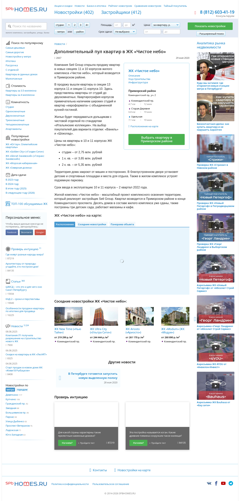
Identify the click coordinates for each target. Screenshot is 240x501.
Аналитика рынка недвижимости (211, 45)
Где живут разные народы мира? (25, 254)
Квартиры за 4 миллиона (20, 95)
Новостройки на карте (134, 470)
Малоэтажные (14, 78)
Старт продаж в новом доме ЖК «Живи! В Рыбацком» (24, 369)
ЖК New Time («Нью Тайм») (68, 320)
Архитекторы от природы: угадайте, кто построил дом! (22, 265)
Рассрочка (12, 65)
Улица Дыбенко (15, 421)
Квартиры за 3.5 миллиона (21, 90)
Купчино (11, 399)
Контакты (100, 470)
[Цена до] (171, 31)
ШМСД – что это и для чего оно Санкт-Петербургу (24, 288)
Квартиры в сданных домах (22, 74)
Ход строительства (139, 79)
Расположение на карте (144, 126)
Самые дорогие (15, 52)
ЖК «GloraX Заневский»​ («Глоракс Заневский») (25, 157)
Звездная (11, 408)
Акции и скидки (63, 5)
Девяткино (12, 394)
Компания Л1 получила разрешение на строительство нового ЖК (23, 338)
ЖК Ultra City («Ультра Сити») (104, 320)
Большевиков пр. (16, 412)
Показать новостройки (210, 26)
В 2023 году (12, 179)
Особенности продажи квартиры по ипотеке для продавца (25, 310)
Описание (134, 75)
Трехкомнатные (15, 120)
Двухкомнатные (15, 115)
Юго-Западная (14, 434)
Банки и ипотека (96, 5)
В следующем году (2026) (20, 192)
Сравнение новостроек (147, 5)
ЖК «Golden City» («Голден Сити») (25, 151)
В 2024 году (12, 184)
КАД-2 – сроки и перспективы (23, 299)
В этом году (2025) (16, 188)
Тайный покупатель (175, 5)
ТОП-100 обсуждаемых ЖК (29, 203)
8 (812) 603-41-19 (217, 12)
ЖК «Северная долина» (19, 167)
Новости (80, 5)
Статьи (18, 281)
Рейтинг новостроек (120, 5)
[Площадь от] (117, 24)
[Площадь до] (127, 24)
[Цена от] (152, 31)
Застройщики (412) (121, 12)
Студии (10, 107)
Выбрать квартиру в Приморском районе (156, 139)
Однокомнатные (15, 111)
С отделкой (12, 69)
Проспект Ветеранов (18, 425)
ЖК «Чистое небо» (144, 70)
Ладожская (12, 430)
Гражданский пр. (15, 403)
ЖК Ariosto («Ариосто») (140, 320)
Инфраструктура (138, 82)
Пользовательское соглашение (110, 484)
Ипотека (11, 61)
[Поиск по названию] (26, 26)
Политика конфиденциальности (70, 484)
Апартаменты (14, 129)
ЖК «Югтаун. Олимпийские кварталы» (21, 146)
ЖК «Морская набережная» (21, 163)
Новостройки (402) (74, 12)
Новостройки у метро (18, 56)
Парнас (10, 416)
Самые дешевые (15, 47)
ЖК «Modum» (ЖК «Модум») (175, 320)
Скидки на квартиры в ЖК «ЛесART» (26, 354)
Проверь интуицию (26, 249)
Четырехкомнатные (17, 124)
